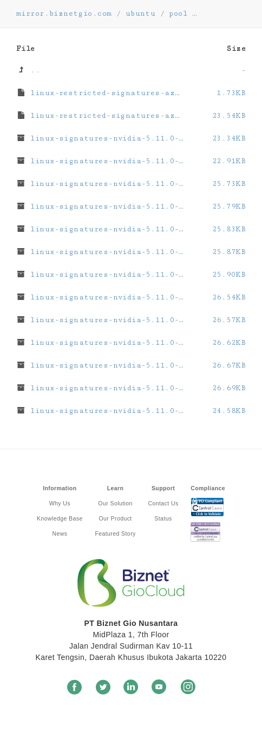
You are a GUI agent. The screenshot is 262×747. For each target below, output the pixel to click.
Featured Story (115, 533)
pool (178, 13)
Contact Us (163, 503)
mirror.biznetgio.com (64, 13)
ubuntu (141, 13)
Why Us (59, 503)
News (59, 533)
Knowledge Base (60, 518)
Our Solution (115, 503)
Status (163, 518)
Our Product (115, 518)
